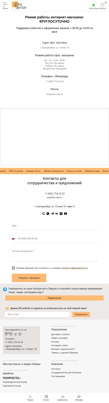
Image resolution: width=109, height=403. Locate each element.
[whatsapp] (48, 213)
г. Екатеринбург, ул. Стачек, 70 (21, 349)
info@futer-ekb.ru (54, 94)
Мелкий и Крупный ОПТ (63, 349)
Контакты (55, 369)
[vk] (56, 213)
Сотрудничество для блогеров (66, 372)
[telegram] (52, 213)
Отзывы (55, 341)
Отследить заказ (59, 345)
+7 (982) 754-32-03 (54, 81)
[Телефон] (43, 213)
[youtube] (65, 213)
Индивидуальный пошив (15, 382)
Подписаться (54, 298)
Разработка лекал (12, 378)
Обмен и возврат (59, 338)
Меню (5, 8)
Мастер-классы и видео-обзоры (21, 364)
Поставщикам (58, 376)
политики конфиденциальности (74, 268)
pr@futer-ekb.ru (54, 197)
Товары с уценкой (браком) (64, 352)
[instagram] (61, 213)
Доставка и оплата (60, 334)
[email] (37, 314)
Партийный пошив (12, 386)
